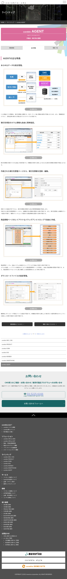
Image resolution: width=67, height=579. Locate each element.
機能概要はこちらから (16, 324)
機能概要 (11, 48)
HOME (2, 22)
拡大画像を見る (33, 109)
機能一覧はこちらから (49, 324)
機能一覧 (55, 48)
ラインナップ (10, 22)
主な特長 (33, 48)
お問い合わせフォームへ (33, 403)
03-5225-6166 (35, 394)
